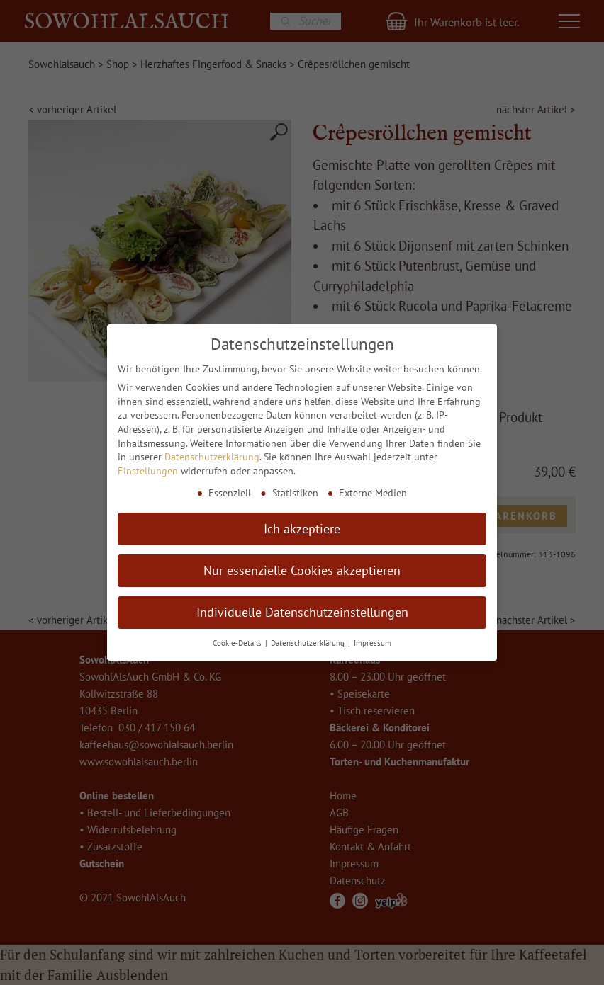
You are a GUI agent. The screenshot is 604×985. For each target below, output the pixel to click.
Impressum (372, 643)
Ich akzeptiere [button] (302, 528)
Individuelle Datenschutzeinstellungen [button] (302, 612)
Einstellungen (148, 471)
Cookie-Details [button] (238, 643)
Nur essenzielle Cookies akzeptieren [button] (302, 570)
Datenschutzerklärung (211, 456)
